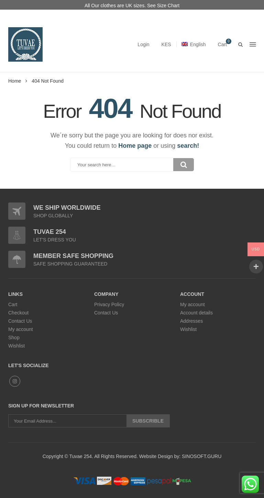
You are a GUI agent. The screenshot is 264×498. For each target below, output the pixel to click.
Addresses (191, 321)
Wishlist (16, 346)
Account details (196, 312)
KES (166, 44)
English (194, 44)
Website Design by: (159, 456)
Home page (135, 145)
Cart (12, 304)
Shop (14, 337)
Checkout (18, 312)
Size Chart (168, 5)
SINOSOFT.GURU (200, 456)
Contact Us (20, 321)
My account (20, 329)
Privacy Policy (109, 304)
